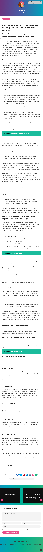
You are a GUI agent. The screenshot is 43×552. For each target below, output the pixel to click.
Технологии (6, 18)
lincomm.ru (21, 11)
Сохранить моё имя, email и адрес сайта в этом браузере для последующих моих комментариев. (21, 529)
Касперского (21, 547)
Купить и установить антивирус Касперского (21, 541)
